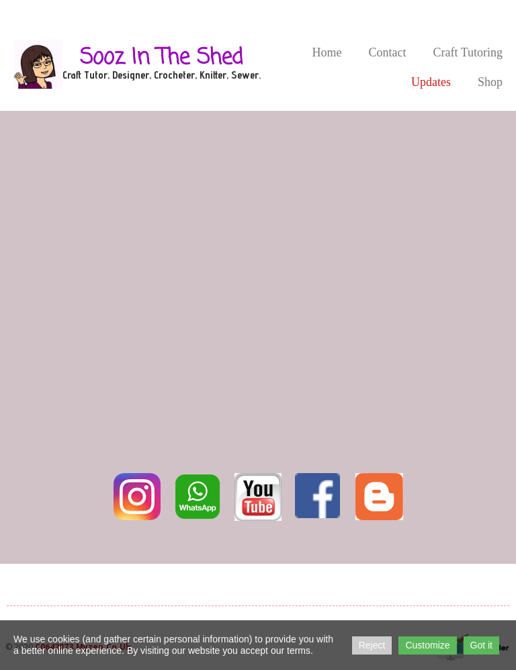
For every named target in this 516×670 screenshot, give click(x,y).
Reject (372, 645)
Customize (427, 645)
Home (326, 52)
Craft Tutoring (468, 52)
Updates (431, 82)
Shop (490, 82)
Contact (387, 52)
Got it (481, 645)
